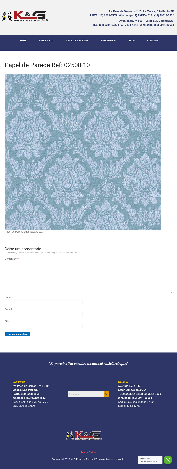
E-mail (8, 309)
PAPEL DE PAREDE (77, 41)
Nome (8, 297)
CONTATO (152, 41)
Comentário (12, 258)
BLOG (132, 41)
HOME (23, 41)
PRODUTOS (108, 41)
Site (7, 321)
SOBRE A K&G (46, 41)
